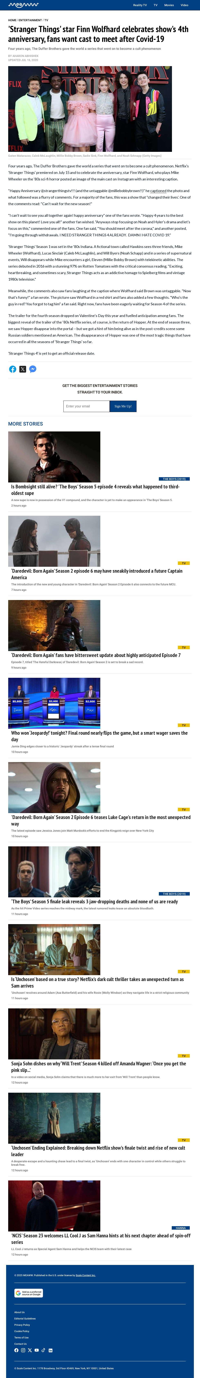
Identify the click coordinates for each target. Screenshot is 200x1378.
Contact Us (20, 1343)
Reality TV (140, 5)
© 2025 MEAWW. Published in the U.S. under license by (45, 1275)
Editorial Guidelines (25, 1318)
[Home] (23, 5)
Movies (169, 5)
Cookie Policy (21, 1331)
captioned (158, 190)
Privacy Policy (22, 1325)
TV (155, 5)
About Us (19, 1312)
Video (184, 5)
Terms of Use (21, 1337)
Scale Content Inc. (86, 1275)
